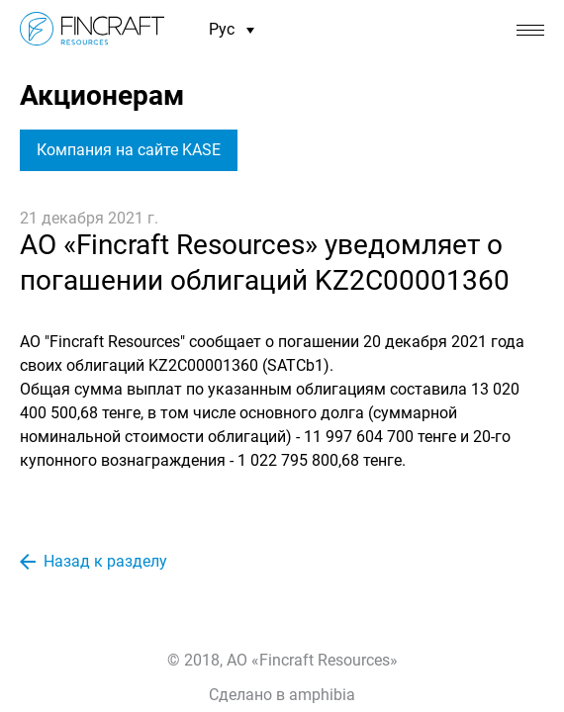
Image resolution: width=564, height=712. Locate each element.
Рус (231, 30)
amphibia (322, 694)
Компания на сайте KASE (129, 149)
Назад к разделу (93, 561)
